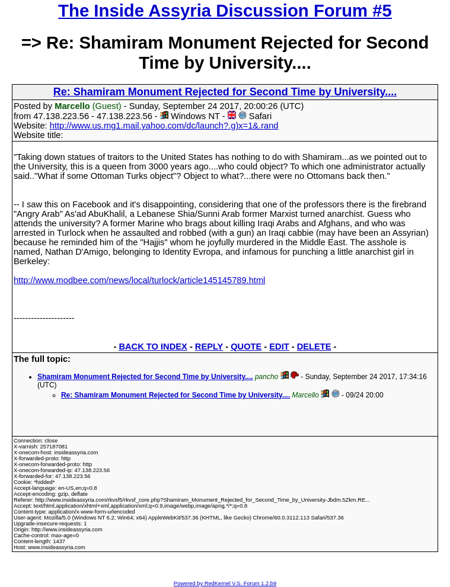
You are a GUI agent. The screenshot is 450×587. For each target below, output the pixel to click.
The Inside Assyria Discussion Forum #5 (225, 10)
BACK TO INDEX (153, 346)
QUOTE (246, 346)
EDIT (279, 346)
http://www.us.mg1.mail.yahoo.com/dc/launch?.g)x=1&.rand (164, 125)
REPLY (209, 346)
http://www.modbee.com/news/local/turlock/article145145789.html (139, 280)
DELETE (314, 346)
